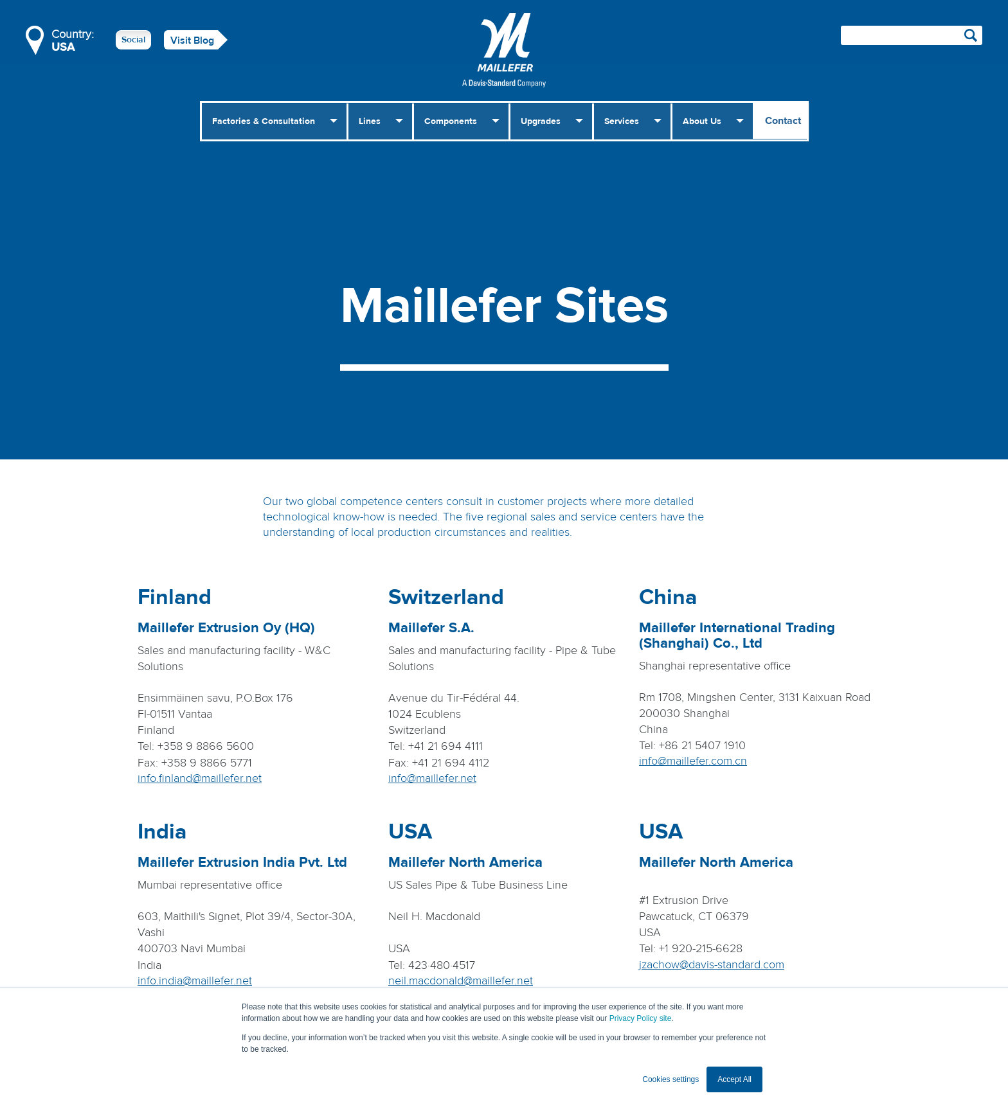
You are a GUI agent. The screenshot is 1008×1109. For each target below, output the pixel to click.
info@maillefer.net (432, 778)
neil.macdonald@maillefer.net (460, 980)
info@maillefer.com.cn (693, 761)
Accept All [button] (734, 1079)
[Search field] (911, 35)
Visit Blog (192, 40)
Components (450, 121)
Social (133, 40)
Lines (370, 121)
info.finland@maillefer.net (200, 778)
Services (621, 121)
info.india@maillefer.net (195, 980)
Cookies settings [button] (670, 1079)
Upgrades (541, 121)
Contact (783, 120)
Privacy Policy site (640, 1018)
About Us (702, 121)
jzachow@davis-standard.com (711, 964)
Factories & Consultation (263, 121)
